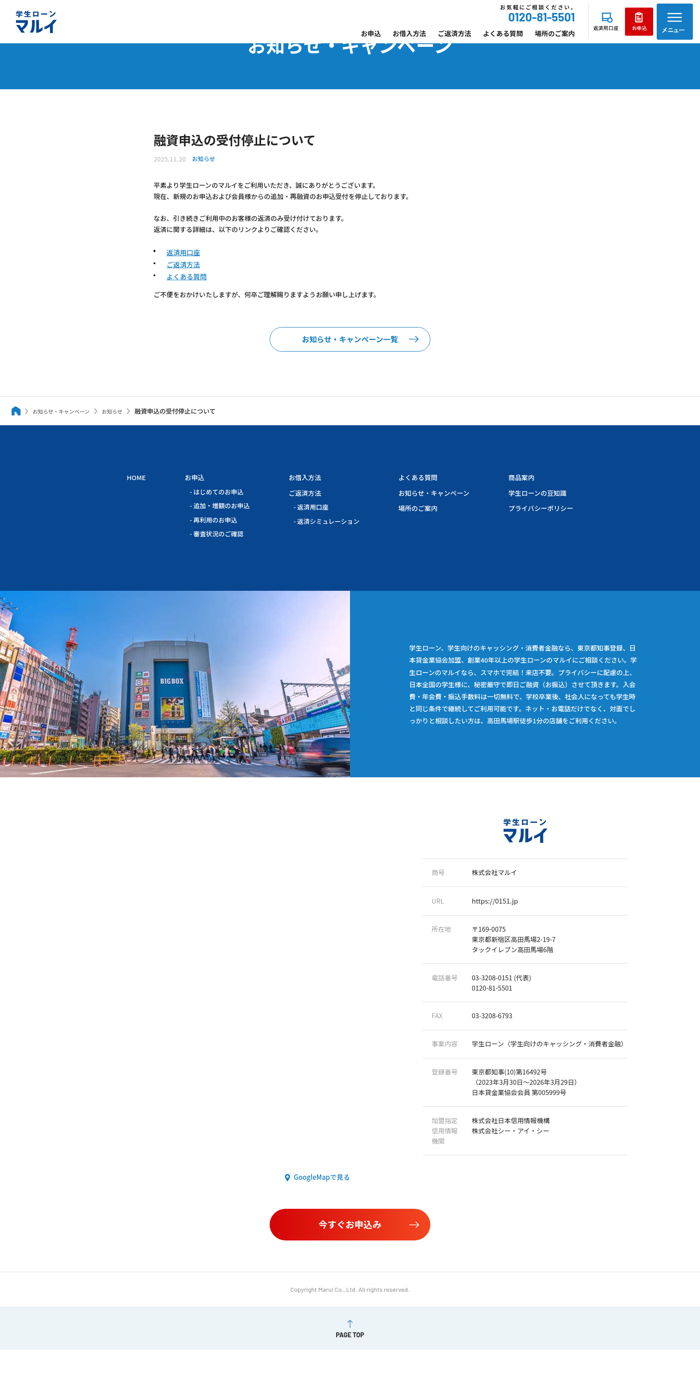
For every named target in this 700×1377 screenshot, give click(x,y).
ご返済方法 (435, 38)
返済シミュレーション (327, 535)
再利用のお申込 (215, 533)
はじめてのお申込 (218, 505)
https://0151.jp (492, 916)
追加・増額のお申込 (221, 519)
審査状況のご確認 (218, 547)
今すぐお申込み (350, 1250)
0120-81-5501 (522, 22)
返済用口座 (183, 258)
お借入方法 (390, 38)
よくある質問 (483, 38)
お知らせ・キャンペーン (432, 506)
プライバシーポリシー (539, 522)
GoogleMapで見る (322, 1205)
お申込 (352, 38)
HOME (136, 490)
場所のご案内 (535, 38)
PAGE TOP (349, 1362)
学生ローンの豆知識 (536, 506)
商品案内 (519, 490)
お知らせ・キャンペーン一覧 (350, 351)
